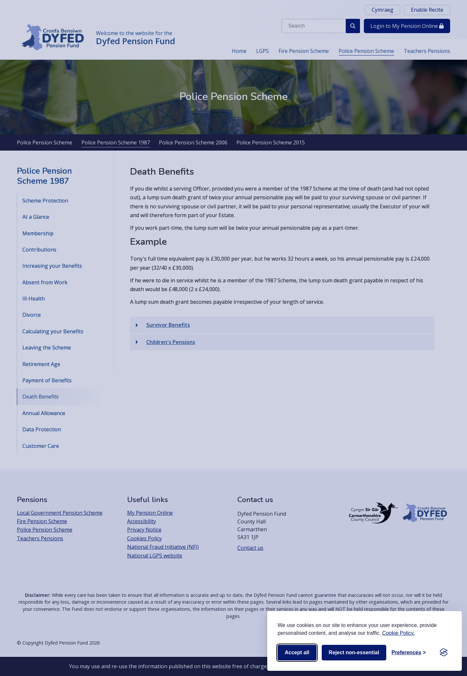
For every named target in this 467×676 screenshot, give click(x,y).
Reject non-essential (354, 652)
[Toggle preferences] (408, 652)
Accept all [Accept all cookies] (297, 652)
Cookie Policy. (398, 633)
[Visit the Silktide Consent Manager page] (443, 652)
